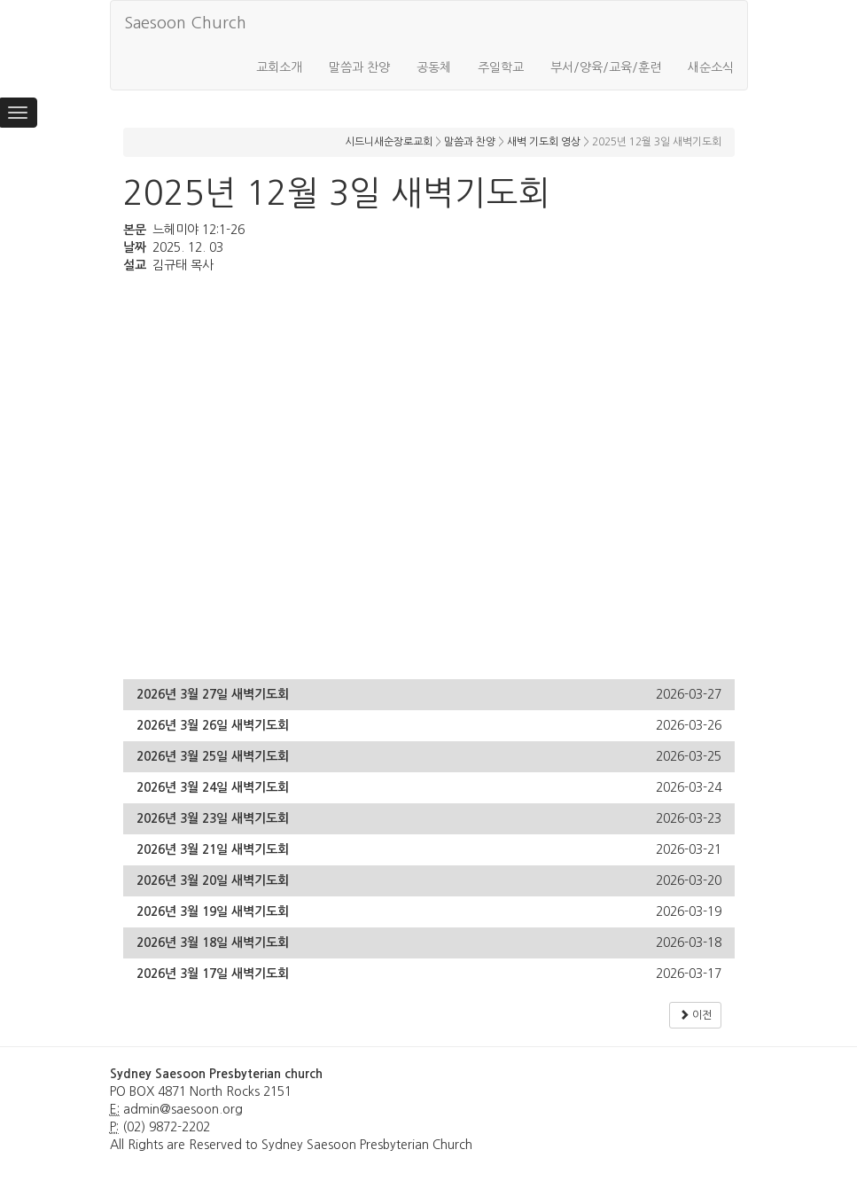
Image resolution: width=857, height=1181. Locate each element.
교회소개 (279, 67)
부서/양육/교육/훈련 (605, 67)
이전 (695, 1015)
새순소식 (711, 67)
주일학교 (501, 67)
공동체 (434, 67)
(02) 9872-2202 (166, 1127)
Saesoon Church (185, 23)
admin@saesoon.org (183, 1109)
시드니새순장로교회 (388, 142)
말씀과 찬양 (359, 67)
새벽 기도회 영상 (543, 142)
